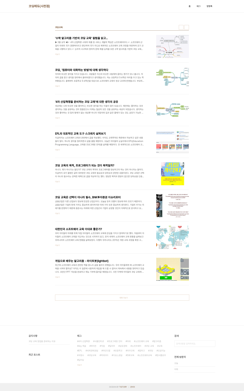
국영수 (81, 355)
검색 (212, 344)
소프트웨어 (136, 346)
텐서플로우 (161, 355)
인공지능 (161, 350)
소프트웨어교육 (145, 355)
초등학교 (118, 350)
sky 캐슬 (82, 346)
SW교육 (130, 355)
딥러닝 (81, 360)
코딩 (151, 350)
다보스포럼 (117, 355)
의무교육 (130, 350)
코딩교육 (92, 355)
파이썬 (93, 346)
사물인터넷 (99, 341)
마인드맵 (106, 350)
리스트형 (186, 27)
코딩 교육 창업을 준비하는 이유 (42, 341)
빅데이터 (104, 355)
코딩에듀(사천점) (39, 6)
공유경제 (123, 346)
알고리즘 (157, 341)
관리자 (132, 387)
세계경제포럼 (92, 350)
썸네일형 (181, 27)
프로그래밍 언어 (115, 341)
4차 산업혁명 (84, 341)
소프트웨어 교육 (142, 341)
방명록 (209, 6)
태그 (198, 6)
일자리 (112, 346)
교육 (160, 346)
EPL (80, 350)
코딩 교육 (150, 346)
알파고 (142, 350)
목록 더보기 (124, 298)
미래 (129, 341)
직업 (103, 346)
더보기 (79, 365)
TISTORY (123, 387)
